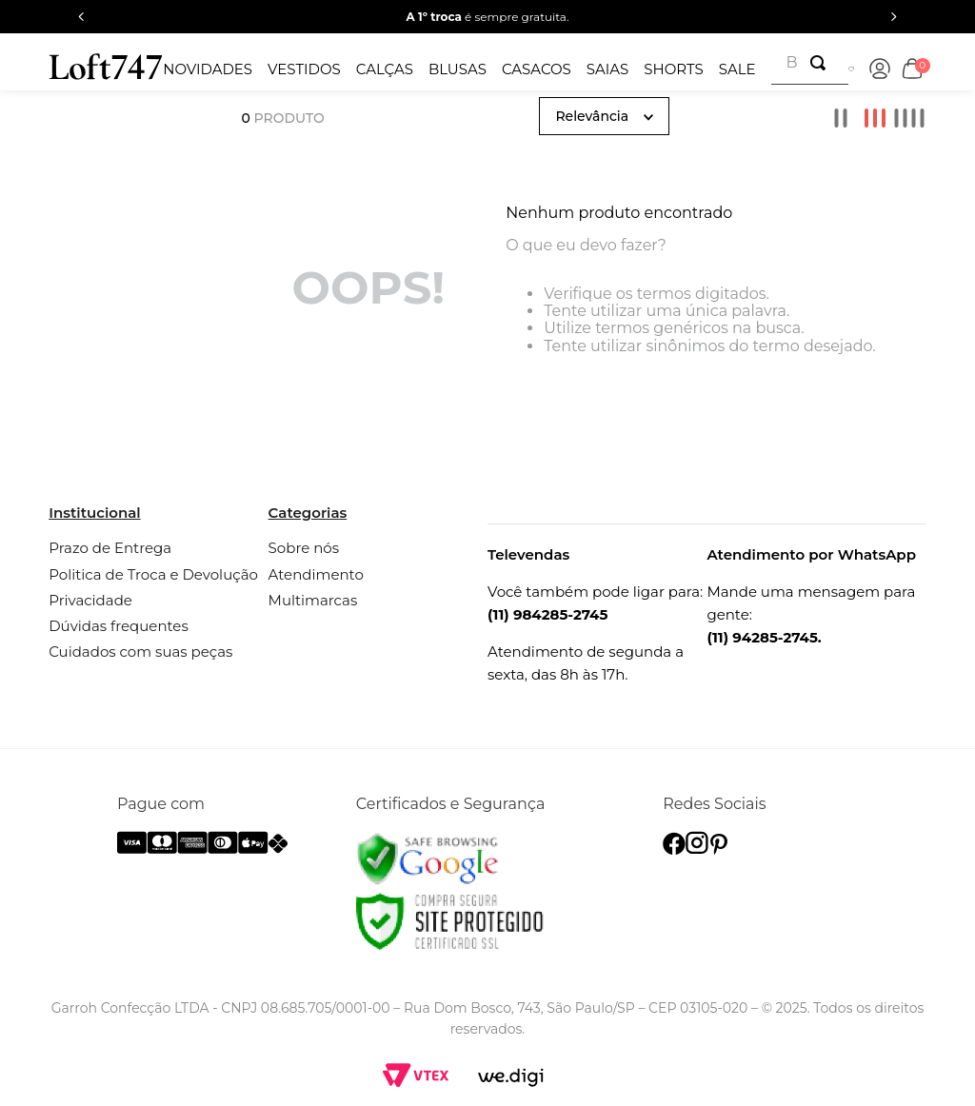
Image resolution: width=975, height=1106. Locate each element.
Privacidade (90, 600)
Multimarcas (313, 600)
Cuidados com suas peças (140, 651)
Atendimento (316, 574)
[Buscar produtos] (821, 63)
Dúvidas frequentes (119, 626)
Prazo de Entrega (110, 548)
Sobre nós (304, 548)
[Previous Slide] (81, 17)
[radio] (841, 118)
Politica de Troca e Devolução (153, 574)
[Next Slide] (894, 17)
